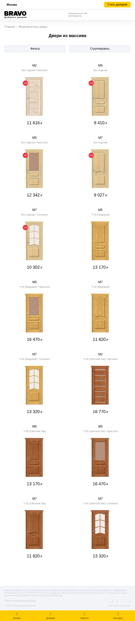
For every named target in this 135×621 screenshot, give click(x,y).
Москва (12, 4)
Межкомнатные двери (33, 26)
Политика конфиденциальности (20, 600)
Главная (9, 26)
